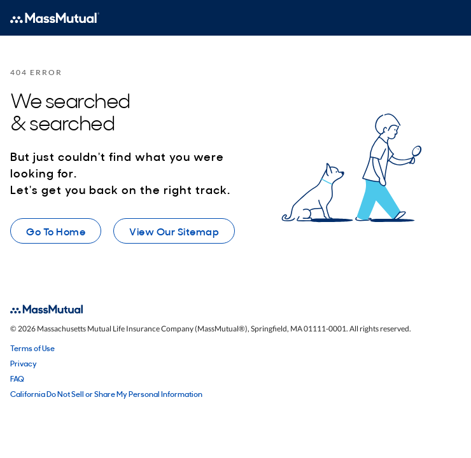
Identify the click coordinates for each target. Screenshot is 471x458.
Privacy (23, 363)
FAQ (17, 378)
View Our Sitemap (174, 231)
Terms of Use (32, 348)
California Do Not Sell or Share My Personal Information (106, 394)
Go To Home (55, 231)
